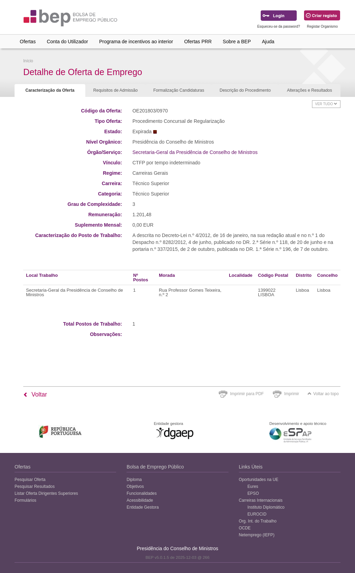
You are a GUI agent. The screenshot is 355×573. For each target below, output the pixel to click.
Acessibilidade (140, 500)
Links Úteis (250, 467)
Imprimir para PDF (247, 393)
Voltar (35, 394)
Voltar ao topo (323, 393)
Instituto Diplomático (266, 507)
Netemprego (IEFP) (257, 535)
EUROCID (257, 514)
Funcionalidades (142, 493)
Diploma (134, 479)
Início (28, 60)
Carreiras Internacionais (261, 500)
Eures (253, 486)
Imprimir (291, 393)
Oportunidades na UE (258, 479)
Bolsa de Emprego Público (155, 467)
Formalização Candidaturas (178, 90)
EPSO (253, 493)
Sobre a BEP (237, 41)
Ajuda (268, 41)
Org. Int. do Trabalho (258, 521)
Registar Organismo (322, 26)
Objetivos (135, 486)
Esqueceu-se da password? (278, 26)
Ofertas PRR (197, 41)
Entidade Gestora (143, 507)
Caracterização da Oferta (49, 90)
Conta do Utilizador (67, 41)
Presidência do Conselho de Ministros (177, 548)
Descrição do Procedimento (244, 90)
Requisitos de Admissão (115, 90)
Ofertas (28, 41)
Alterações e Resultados (309, 90)
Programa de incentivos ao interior (136, 41)
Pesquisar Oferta (30, 479)
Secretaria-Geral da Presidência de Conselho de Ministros (195, 152)
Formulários (25, 500)
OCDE (245, 528)
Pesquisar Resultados (35, 486)
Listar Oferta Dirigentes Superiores (46, 493)
